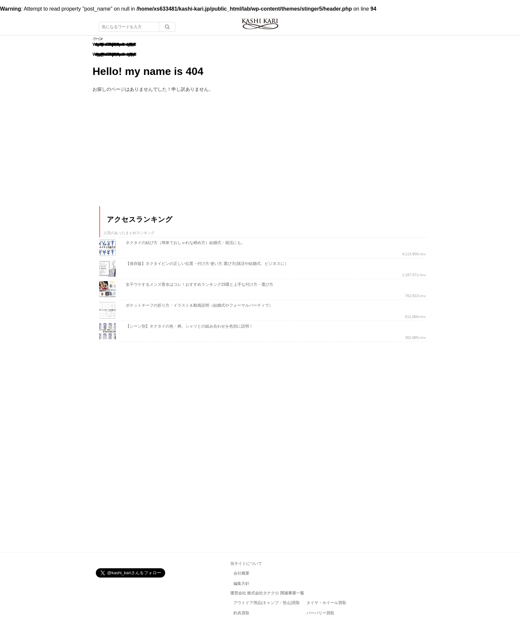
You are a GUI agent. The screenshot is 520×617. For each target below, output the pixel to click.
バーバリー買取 (320, 613)
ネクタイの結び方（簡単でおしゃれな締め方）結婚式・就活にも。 (185, 242)
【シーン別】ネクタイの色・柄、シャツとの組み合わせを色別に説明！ (189, 326)
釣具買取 (241, 613)
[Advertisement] (149, 155)
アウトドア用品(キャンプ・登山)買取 (266, 602)
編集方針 (241, 583)
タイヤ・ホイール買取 (326, 602)
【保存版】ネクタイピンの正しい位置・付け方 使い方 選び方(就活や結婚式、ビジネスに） (207, 263)
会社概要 (241, 573)
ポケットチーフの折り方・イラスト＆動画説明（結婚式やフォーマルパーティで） (199, 305)
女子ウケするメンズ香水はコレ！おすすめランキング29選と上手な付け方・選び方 (199, 284)
